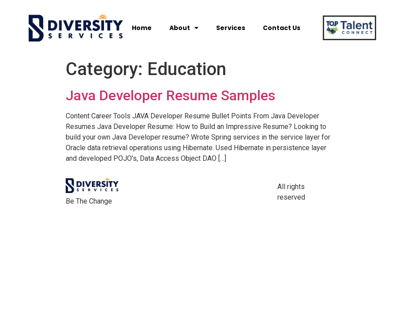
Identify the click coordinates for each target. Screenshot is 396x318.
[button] (346, 28)
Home (142, 27)
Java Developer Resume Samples (170, 95)
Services (230, 27)
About (183, 27)
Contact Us (281, 27)
